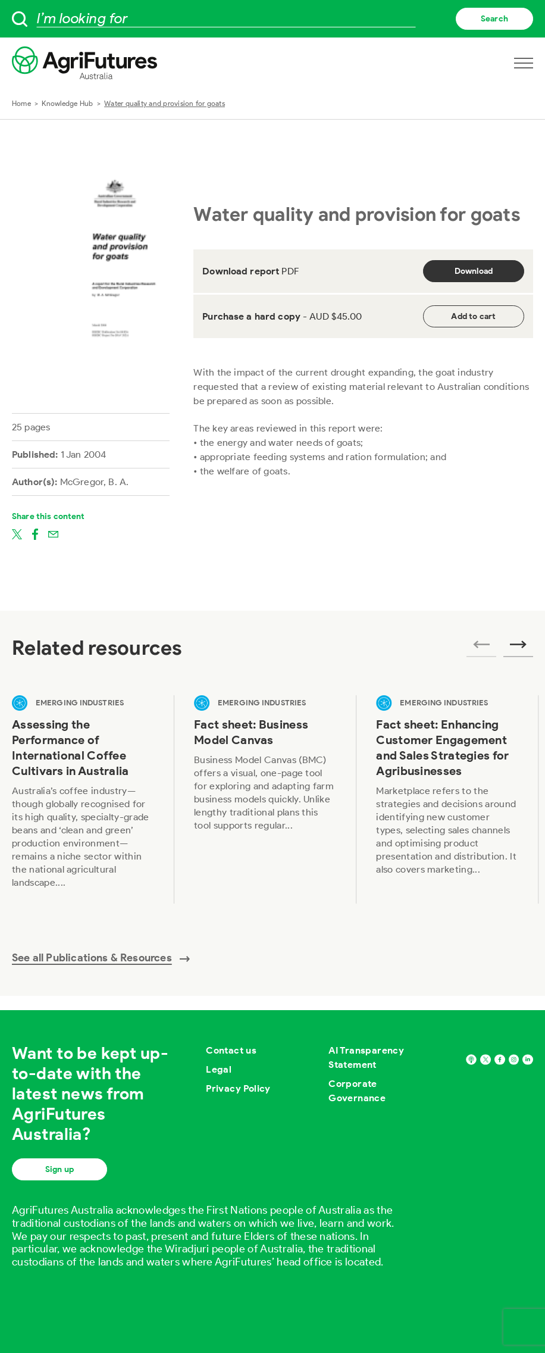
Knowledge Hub (67, 103)
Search (494, 19)
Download (474, 271)
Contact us (231, 1050)
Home (21, 103)
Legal (218, 1069)
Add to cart (473, 316)
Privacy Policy (238, 1088)
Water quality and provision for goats (164, 103)
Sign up (59, 1169)
